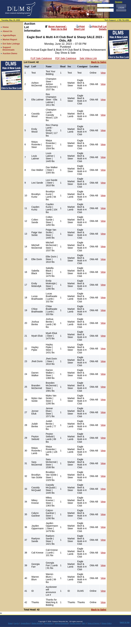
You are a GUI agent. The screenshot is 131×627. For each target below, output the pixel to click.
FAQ (84, 623)
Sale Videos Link (88, 58)
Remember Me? (95, 14)
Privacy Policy (106, 623)
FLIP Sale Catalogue (41, 58)
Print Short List (79, 27)
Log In (16, 623)
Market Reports (36, 623)
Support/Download (61, 623)
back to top (125, 622)
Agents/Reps (25, 623)
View (103, 72)
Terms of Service (93, 623)
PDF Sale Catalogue (65, 58)
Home (10, 623)
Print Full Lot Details (99, 27)
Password (91, 10)
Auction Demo (75, 623)
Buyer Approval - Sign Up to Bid (57, 27)
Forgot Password (94, 2)
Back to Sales (98, 62)
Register (118, 2)
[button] (121, 8)
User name (91, 5)
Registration (48, 623)
